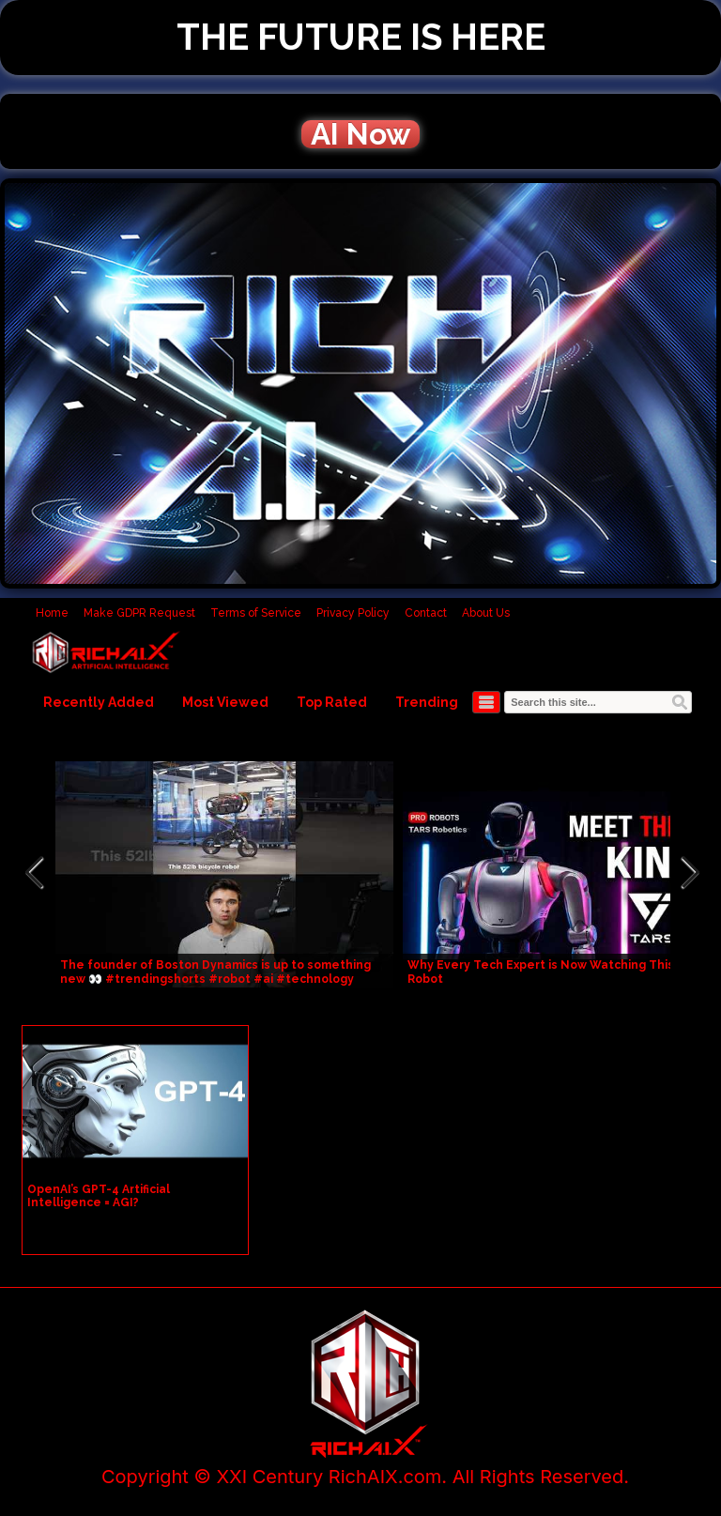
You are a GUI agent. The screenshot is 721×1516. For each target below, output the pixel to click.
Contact (426, 613)
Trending (426, 702)
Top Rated (332, 702)
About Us (486, 613)
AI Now (360, 134)
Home (52, 613)
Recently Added (98, 702)
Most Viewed (225, 702)
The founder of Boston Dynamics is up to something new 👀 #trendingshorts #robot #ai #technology (215, 972)
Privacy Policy (353, 613)
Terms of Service (255, 613)
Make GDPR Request (139, 613)
